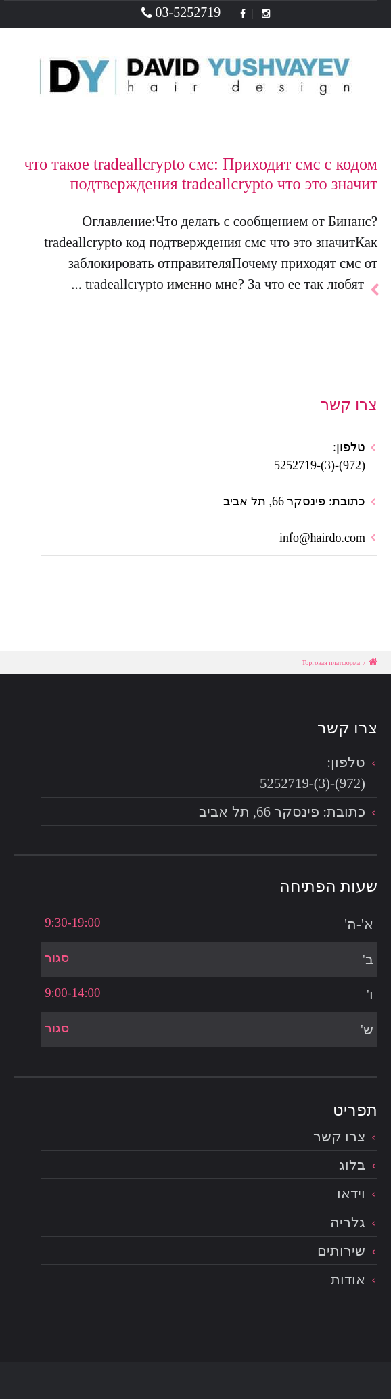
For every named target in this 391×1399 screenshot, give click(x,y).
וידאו (351, 1193)
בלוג (352, 1164)
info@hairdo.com (322, 538)
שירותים (341, 1250)
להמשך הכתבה (370, 273)
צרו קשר (339, 1136)
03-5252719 (181, 12)
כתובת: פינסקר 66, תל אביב (294, 501)
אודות (348, 1279)
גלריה (347, 1222)
